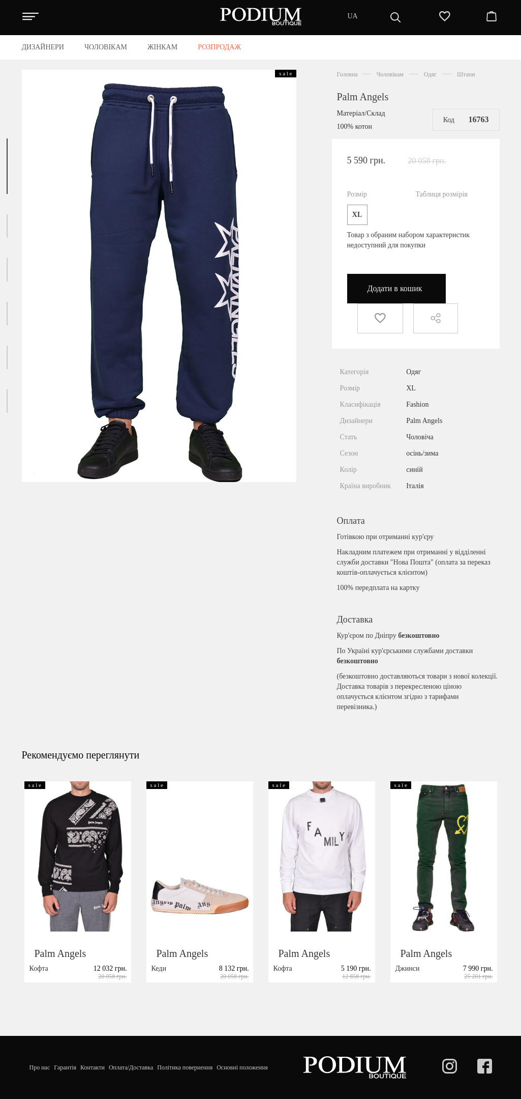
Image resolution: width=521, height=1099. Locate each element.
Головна (347, 74)
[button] (7, 166)
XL (357, 214)
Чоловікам (390, 74)
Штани (466, 74)
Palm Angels (363, 96)
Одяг (430, 74)
